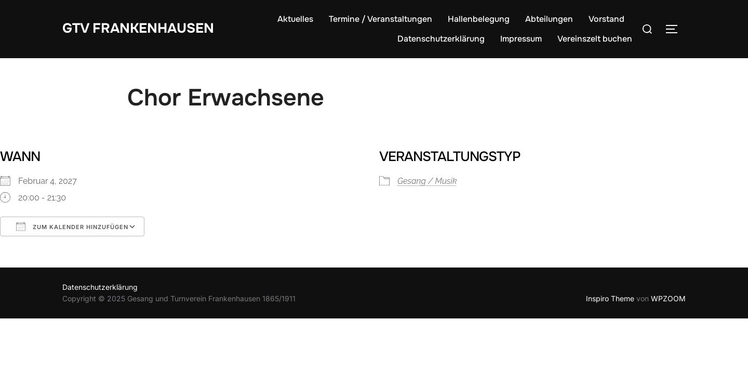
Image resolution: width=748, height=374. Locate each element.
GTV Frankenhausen (138, 28)
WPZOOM (668, 298)
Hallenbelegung (479, 19)
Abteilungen (549, 19)
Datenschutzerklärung (441, 38)
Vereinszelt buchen (594, 38)
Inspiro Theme (610, 298)
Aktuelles (295, 19)
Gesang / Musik (427, 181)
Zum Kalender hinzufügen (72, 226)
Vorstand (606, 19)
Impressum (521, 38)
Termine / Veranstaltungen (380, 19)
